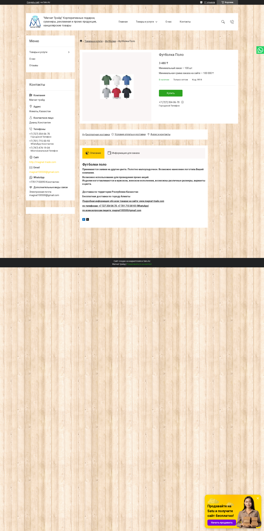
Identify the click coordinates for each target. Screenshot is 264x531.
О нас (169, 21)
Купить (171, 93)
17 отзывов (209, 2)
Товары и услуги (145, 21)
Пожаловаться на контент (139, 264)
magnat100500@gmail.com (44, 172)
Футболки (110, 41)
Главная (123, 21)
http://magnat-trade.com (42, 162)
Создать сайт (33, 2)
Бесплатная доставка (98, 134)
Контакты (185, 21)
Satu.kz (146, 261)
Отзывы (33, 65)
